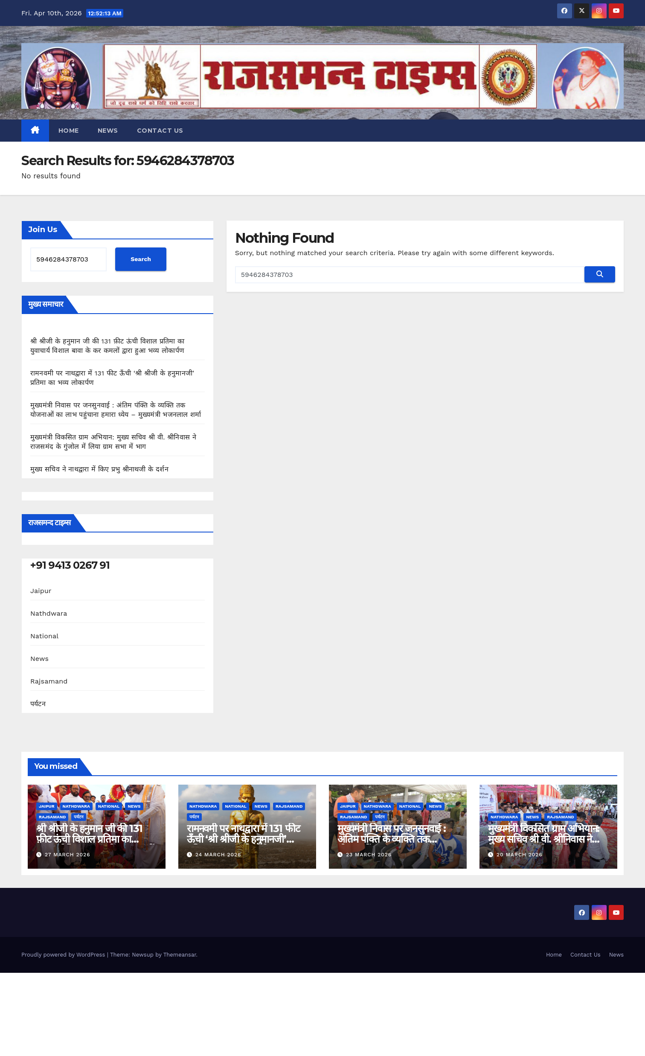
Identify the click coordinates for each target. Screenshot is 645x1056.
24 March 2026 (218, 855)
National (44, 636)
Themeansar (179, 954)
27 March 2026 (67, 855)
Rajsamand (48, 681)
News (108, 130)
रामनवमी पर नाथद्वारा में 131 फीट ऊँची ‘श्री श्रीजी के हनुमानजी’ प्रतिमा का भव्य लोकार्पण (243, 839)
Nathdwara (48, 613)
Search (141, 259)
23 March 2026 (369, 855)
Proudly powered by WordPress (64, 954)
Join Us (42, 229)
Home (68, 130)
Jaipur (41, 591)
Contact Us (160, 130)
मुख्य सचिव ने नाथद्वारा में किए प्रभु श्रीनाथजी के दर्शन (99, 469)
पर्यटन (38, 704)
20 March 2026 (520, 855)
